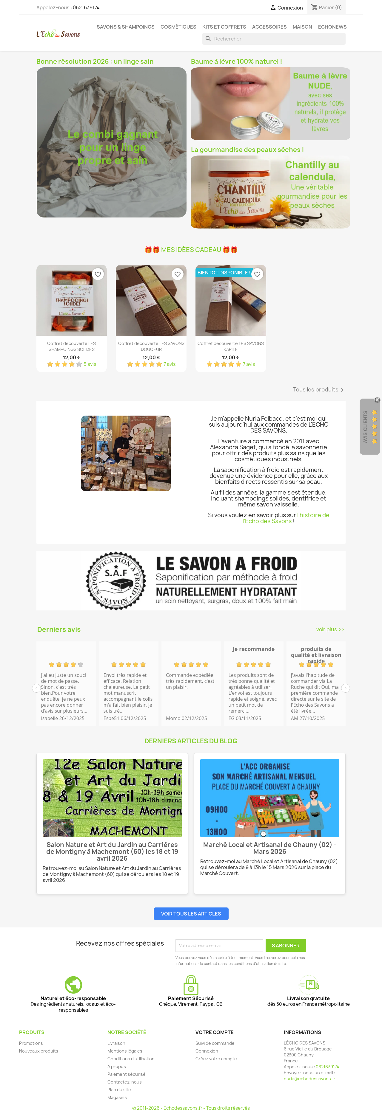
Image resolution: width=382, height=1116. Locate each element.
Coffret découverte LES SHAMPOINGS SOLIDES (71, 346)
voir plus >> (330, 629)
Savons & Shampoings (126, 27)
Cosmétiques (178, 27)
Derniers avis (59, 629)
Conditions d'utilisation (131, 1058)
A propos (116, 1066)
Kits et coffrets (224, 27)
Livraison (116, 1043)
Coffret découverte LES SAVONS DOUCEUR (151, 346)
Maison (302, 27)
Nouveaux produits (38, 1051)
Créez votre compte (216, 1058)
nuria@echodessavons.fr (309, 1078)
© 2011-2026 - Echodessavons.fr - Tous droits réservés (191, 1108)
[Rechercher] (274, 39)
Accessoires (269, 27)
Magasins (117, 1097)
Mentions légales (124, 1051)
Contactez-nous (124, 1082)
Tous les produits (319, 390)
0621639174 (86, 7)
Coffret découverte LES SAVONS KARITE (231, 346)
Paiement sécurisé (126, 1074)
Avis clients (365, 427)
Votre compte (214, 1032)
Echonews (332, 27)
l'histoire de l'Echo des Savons (286, 518)
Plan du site (119, 1089)
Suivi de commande (215, 1043)
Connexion (206, 1051)
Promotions (31, 1043)
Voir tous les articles (191, 913)
